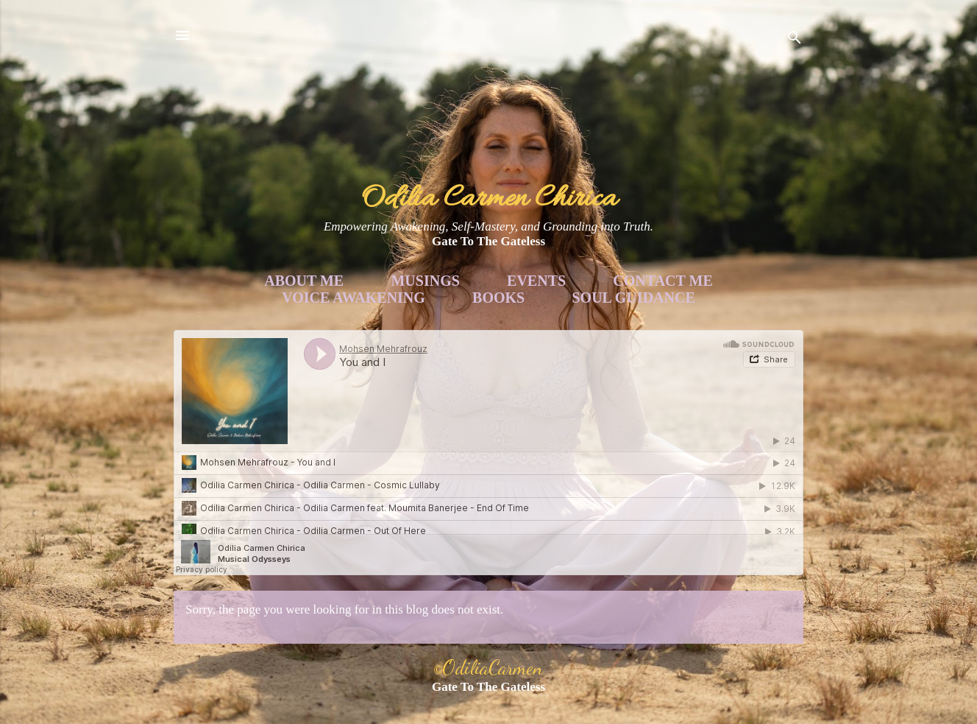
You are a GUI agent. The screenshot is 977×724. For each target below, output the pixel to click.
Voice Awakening (353, 297)
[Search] (794, 40)
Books (498, 297)
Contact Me (662, 281)
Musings (425, 281)
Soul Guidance (633, 297)
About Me (304, 281)
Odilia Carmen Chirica (488, 199)
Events (536, 281)
